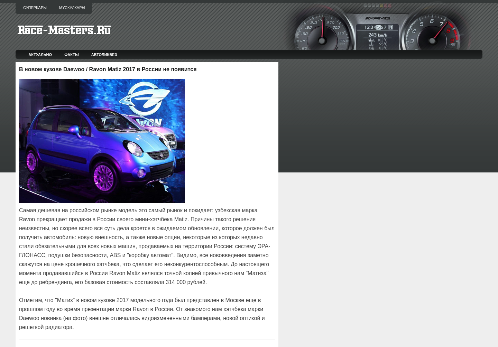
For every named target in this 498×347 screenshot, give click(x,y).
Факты (71, 55)
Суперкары (35, 8)
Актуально (40, 55)
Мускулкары (72, 8)
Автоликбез (104, 55)
